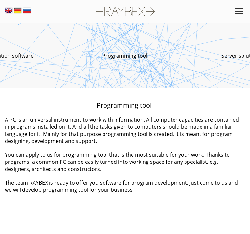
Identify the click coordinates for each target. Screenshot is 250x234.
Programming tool (124, 55)
